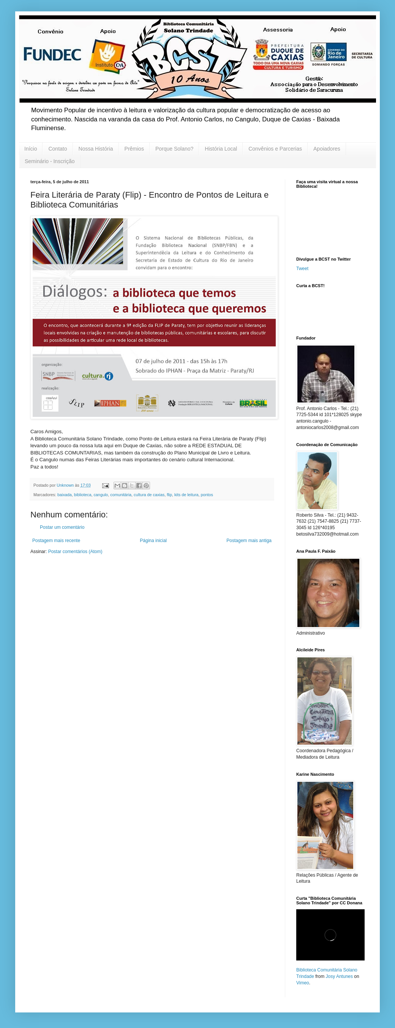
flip (169, 494)
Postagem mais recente (56, 540)
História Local (221, 149)
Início (30, 149)
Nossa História (96, 149)
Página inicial (153, 540)
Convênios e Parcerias (275, 149)
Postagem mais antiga (249, 540)
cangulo (100, 494)
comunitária (120, 494)
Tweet (302, 268)
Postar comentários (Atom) (75, 551)
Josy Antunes (339, 976)
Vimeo (302, 983)
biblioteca (83, 494)
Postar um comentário (62, 527)
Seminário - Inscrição (50, 161)
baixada (64, 494)
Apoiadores (326, 149)
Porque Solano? (174, 149)
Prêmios (134, 149)
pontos (207, 494)
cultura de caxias (149, 494)
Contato (57, 149)
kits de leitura (186, 494)
